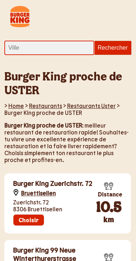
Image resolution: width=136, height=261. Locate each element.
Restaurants (45, 105)
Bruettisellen (38, 193)
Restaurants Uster (91, 105)
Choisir (28, 219)
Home (16, 105)
